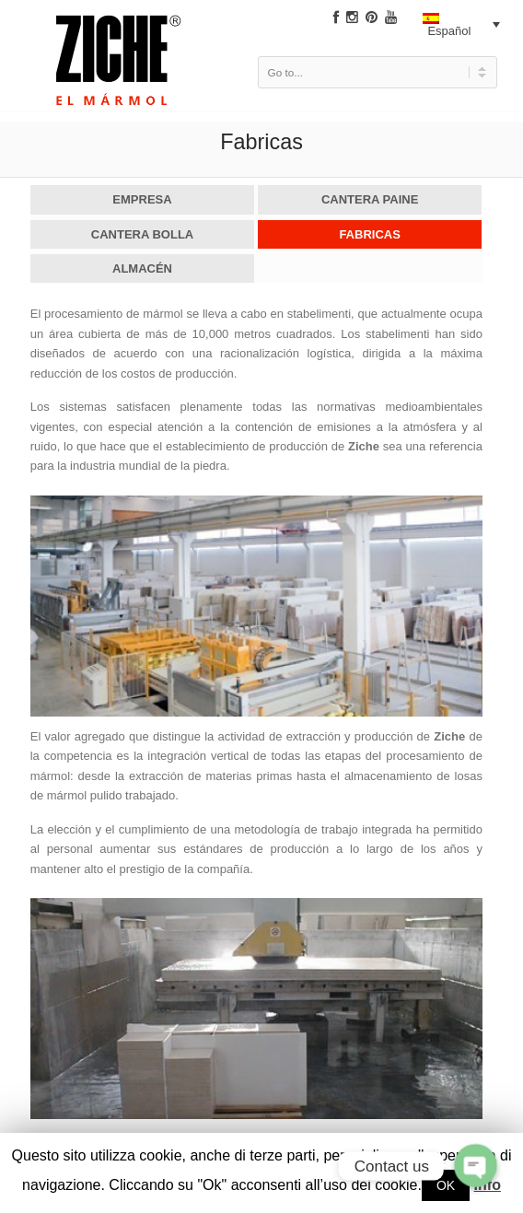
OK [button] (445, 1185)
